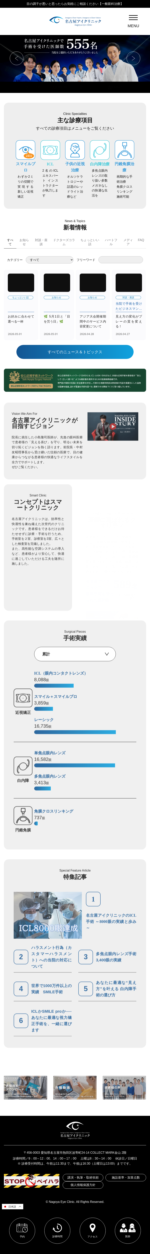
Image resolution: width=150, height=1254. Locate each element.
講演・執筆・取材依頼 (83, 1177)
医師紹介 (117, 87)
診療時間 (61, 87)
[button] (16, 58)
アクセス (89, 87)
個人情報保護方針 (83, 1185)
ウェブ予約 (33, 87)
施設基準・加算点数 (126, 1177)
